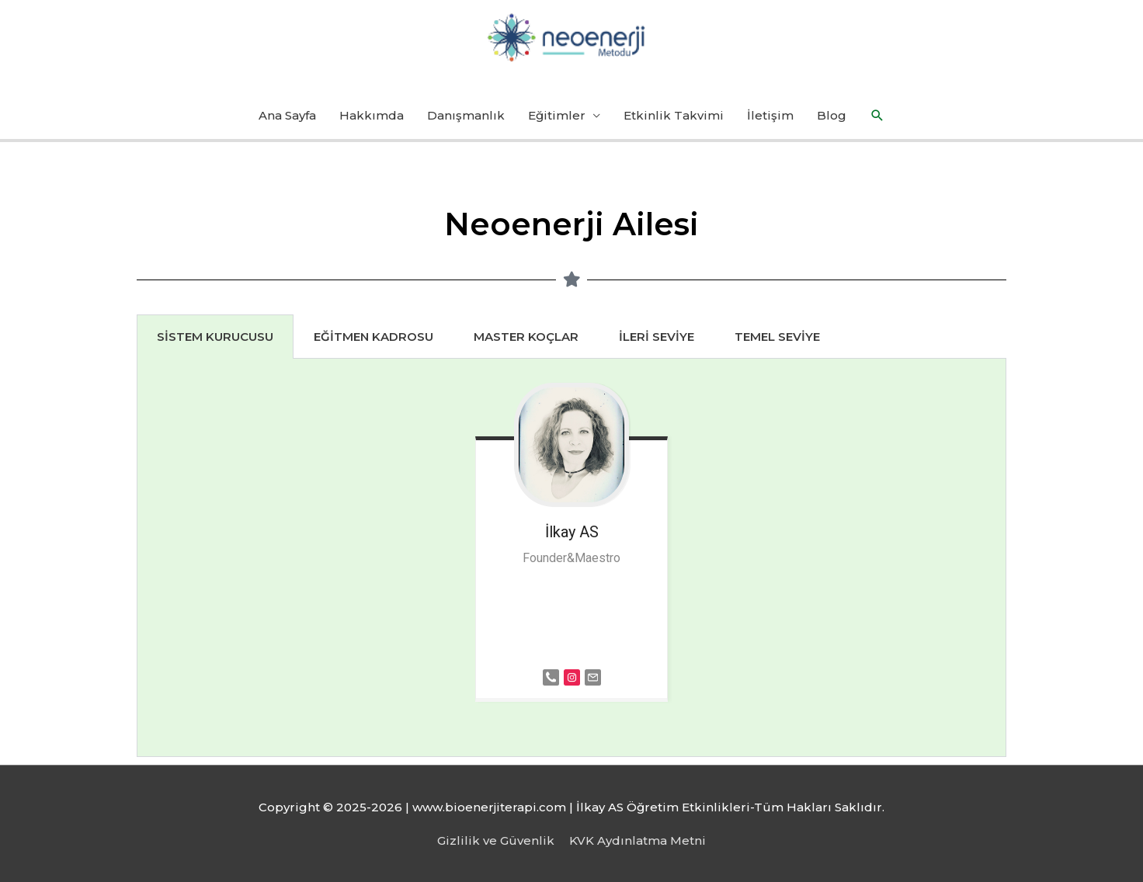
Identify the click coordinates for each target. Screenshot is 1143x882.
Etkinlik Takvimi (674, 115)
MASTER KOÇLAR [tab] (526, 336)
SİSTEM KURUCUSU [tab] (215, 336)
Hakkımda (371, 115)
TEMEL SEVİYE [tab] (777, 336)
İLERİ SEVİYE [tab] (656, 336)
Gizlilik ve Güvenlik (495, 840)
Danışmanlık (466, 115)
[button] (877, 115)
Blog (831, 115)
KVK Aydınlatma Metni (637, 840)
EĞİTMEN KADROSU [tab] (373, 336)
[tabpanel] (571, 558)
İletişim (770, 115)
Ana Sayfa (287, 115)
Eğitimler (556, 115)
